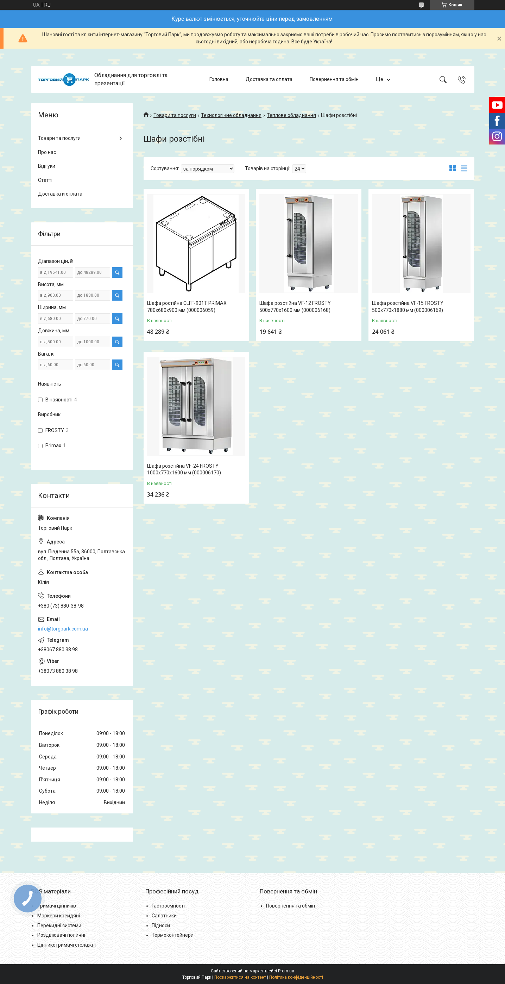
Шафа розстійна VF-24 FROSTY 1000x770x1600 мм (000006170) (184, 469)
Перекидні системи (59, 925)
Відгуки (46, 166)
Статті (45, 180)
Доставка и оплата (60, 194)
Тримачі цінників (56, 906)
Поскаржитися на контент (240, 977)
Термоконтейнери (173, 935)
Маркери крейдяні (58, 915)
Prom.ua (286, 970)
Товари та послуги (174, 115)
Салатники (164, 915)
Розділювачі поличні (61, 935)
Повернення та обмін (334, 79)
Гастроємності (168, 906)
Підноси (161, 925)
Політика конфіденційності (296, 977)
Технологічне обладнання (231, 115)
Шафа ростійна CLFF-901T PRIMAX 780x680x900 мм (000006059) (187, 306)
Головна (218, 79)
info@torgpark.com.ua (63, 629)
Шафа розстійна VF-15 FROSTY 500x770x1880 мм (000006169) (407, 306)
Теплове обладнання (291, 115)
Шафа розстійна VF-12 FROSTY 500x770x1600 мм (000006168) (295, 306)
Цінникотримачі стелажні (66, 945)
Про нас (47, 152)
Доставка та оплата (269, 79)
